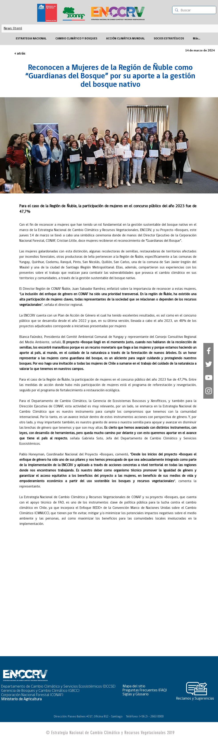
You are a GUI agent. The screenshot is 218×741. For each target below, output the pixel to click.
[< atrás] (29, 54)
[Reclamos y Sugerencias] (196, 698)
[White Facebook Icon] (208, 350)
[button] (146, 686)
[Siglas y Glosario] (146, 694)
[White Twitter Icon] (208, 364)
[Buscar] (194, 10)
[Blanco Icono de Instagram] (208, 390)
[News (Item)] (13, 28)
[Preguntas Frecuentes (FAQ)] (146, 690)
